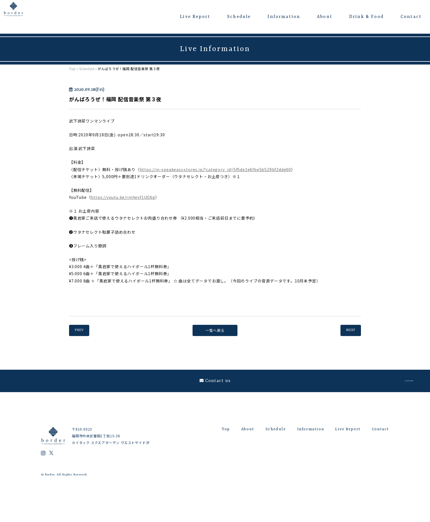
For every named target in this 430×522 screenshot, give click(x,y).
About (324, 16)
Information (283, 16)
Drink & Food (366, 16)
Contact (411, 16)
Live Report (195, 16)
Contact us (215, 386)
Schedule (239, 16)
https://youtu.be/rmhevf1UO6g (123, 197)
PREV (82, 330)
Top (72, 68)
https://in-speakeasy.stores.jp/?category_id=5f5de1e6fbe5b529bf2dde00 (215, 169)
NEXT (348, 330)
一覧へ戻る (215, 330)
